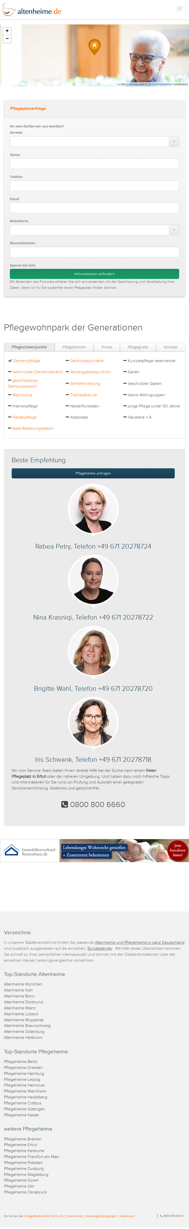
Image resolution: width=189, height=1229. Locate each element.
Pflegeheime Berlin (21, 1061)
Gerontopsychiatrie (87, 360)
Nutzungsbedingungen (101, 1216)
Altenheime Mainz (20, 1008)
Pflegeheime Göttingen (24, 1109)
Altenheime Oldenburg (24, 1031)
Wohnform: (19, 221)
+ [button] (7, 31)
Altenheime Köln (18, 990)
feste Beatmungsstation (33, 428)
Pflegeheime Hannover (24, 1085)
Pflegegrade (138, 346)
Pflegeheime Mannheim (25, 1091)
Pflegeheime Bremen (23, 1139)
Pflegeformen (74, 346)
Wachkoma (22, 395)
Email (14, 199)
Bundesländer (99, 948)
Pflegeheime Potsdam (23, 1162)
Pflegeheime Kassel (21, 1115)
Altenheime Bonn (19, 996)
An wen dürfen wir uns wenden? (37, 126)
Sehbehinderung (85, 383)
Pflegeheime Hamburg (24, 1073)
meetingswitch (138, 84)
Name (15, 154)
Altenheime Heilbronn (23, 1037)
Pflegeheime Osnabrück (25, 1192)
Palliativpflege (24, 417)
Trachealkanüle (83, 395)
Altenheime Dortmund (23, 1002)
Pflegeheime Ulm (19, 1186)
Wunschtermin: (23, 243)
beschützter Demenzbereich (37, 372)
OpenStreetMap (162, 84)
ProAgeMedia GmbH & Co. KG (44, 1216)
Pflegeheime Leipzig (22, 1079)
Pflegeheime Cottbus (22, 1103)
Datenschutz (75, 1216)
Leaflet (122, 84)
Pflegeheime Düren (21, 1180)
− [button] (7, 39)
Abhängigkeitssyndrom (90, 372)
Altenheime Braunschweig (27, 1025)
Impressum (127, 1216)
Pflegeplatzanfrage (28, 108)
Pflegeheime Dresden (23, 1067)
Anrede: (16, 132)
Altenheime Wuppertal (23, 1020)
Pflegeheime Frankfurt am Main (31, 1156)
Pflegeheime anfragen (93, 473)
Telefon (16, 176)
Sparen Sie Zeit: (23, 265)
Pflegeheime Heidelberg (25, 1097)
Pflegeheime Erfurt (20, 1144)
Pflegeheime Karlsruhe (24, 1150)
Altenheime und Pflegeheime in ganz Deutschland (139, 942)
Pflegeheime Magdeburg (26, 1174)
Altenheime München (23, 984)
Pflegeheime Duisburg (24, 1168)
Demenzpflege (26, 360)
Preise (107, 346)
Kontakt (170, 346)
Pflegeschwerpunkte (29, 346)
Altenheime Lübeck (21, 1014)
